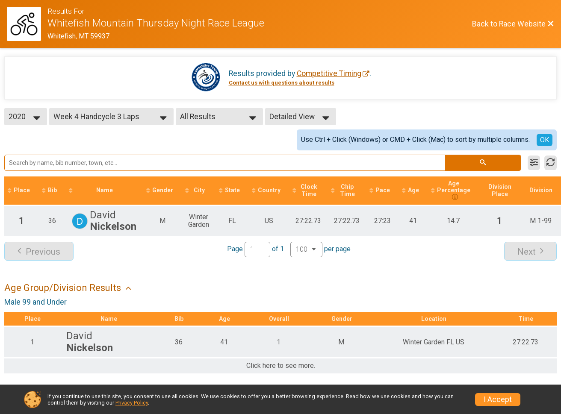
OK (544, 140)
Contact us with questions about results (281, 82)
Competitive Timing (329, 73)
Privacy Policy (131, 402)
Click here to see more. (280, 366)
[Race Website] (27, 24)
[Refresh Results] (550, 163)
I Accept (498, 399)
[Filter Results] (534, 163)
